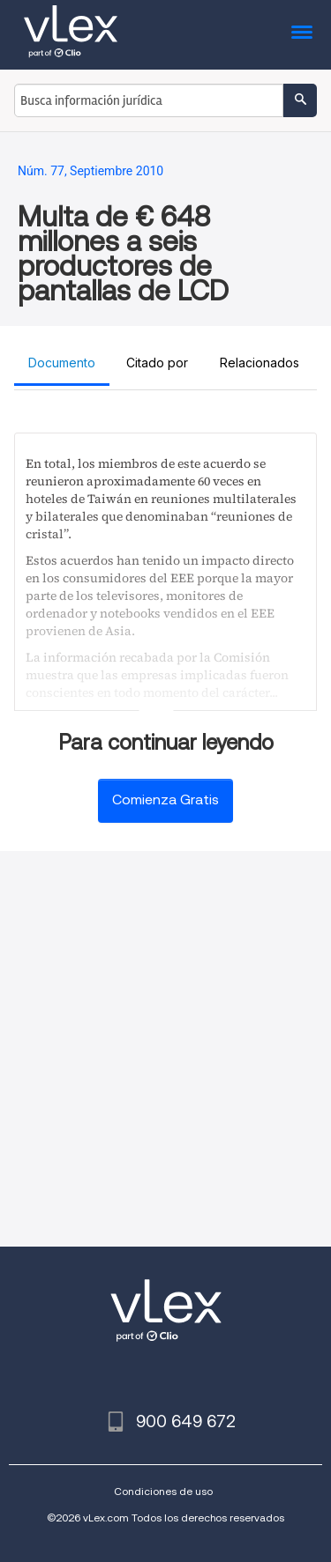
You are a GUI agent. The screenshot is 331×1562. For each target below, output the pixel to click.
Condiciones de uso (163, 1491)
